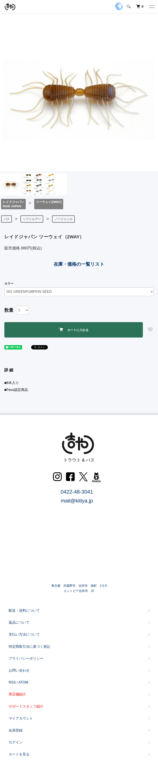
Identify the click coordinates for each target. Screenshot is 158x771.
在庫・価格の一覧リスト (79, 264)
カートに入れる (74, 330)
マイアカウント (21, 718)
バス (6, 219)
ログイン (16, 742)
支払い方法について (24, 634)
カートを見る (19, 754)
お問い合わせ (19, 670)
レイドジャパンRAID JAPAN (13, 204)
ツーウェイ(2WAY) (48, 202)
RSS (12, 682)
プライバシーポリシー (26, 658)
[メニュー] (151, 6)
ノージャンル (63, 219)
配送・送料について (24, 610)
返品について (19, 622)
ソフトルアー (32, 219)
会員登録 (16, 730)
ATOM (23, 682)
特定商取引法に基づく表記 (29, 646)
